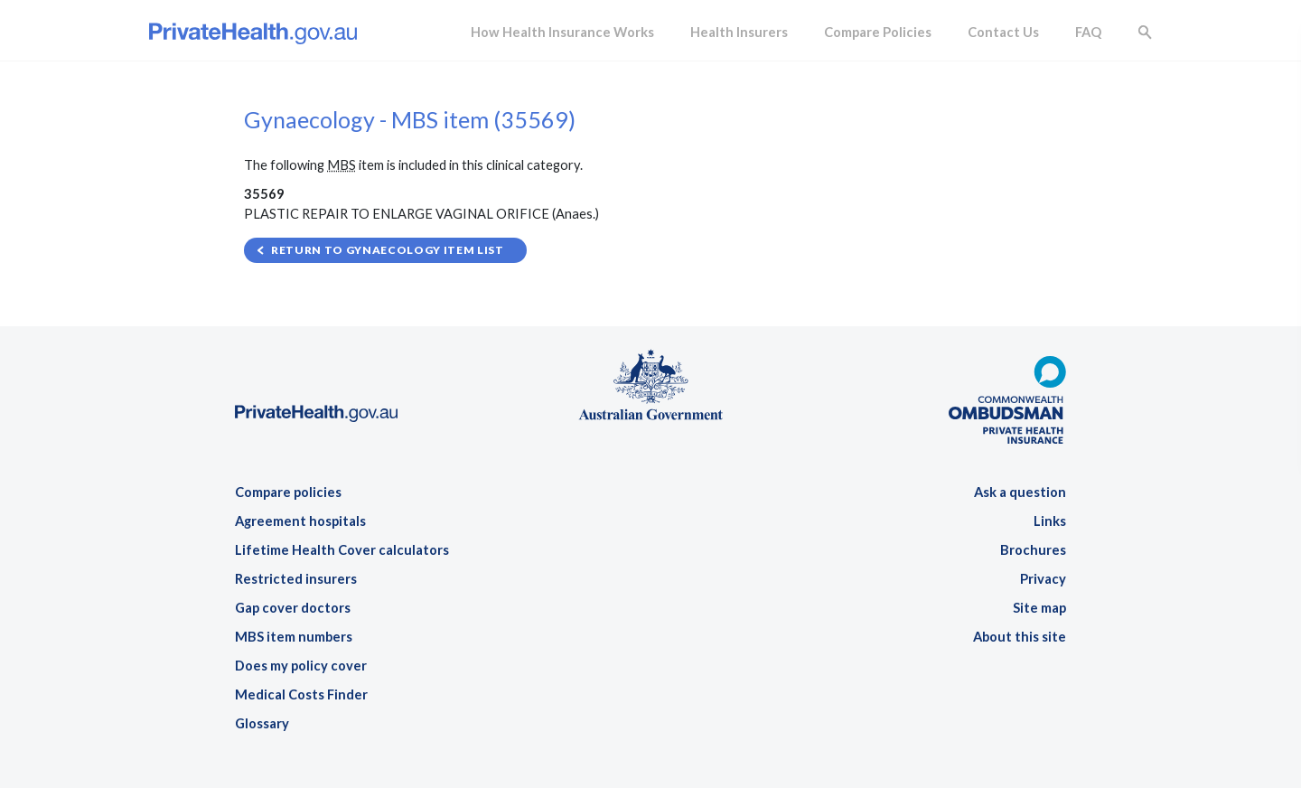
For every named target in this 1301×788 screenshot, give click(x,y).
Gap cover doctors (293, 607)
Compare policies (288, 492)
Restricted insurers (296, 578)
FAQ (1088, 32)
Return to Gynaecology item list (387, 250)
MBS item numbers (293, 636)
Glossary (262, 723)
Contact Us (1003, 32)
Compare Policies (877, 32)
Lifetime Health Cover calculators (342, 550)
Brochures (1033, 550)
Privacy (1043, 578)
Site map (1039, 607)
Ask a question (1020, 492)
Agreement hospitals (300, 521)
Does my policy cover (301, 665)
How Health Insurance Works (562, 32)
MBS (341, 165)
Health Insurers (739, 32)
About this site (1019, 636)
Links (1050, 521)
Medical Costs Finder (301, 694)
